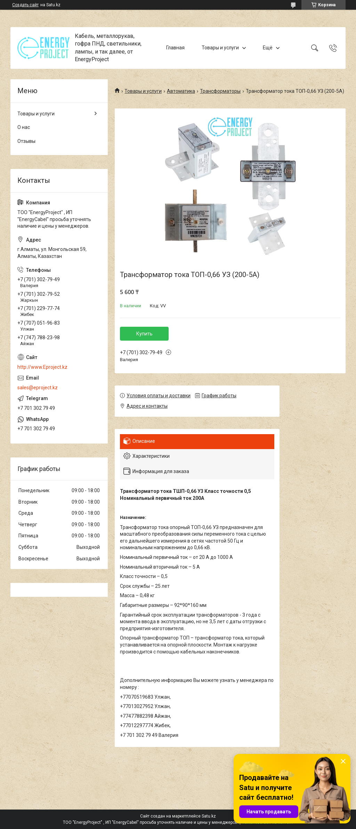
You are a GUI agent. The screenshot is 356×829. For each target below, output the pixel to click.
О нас (23, 127)
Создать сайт (25, 4)
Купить (144, 333)
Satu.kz (209, 816)
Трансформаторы (220, 91)
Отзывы (26, 141)
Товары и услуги (220, 47)
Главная (175, 47)
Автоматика (181, 91)
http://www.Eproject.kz (42, 367)
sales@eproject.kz (37, 387)
